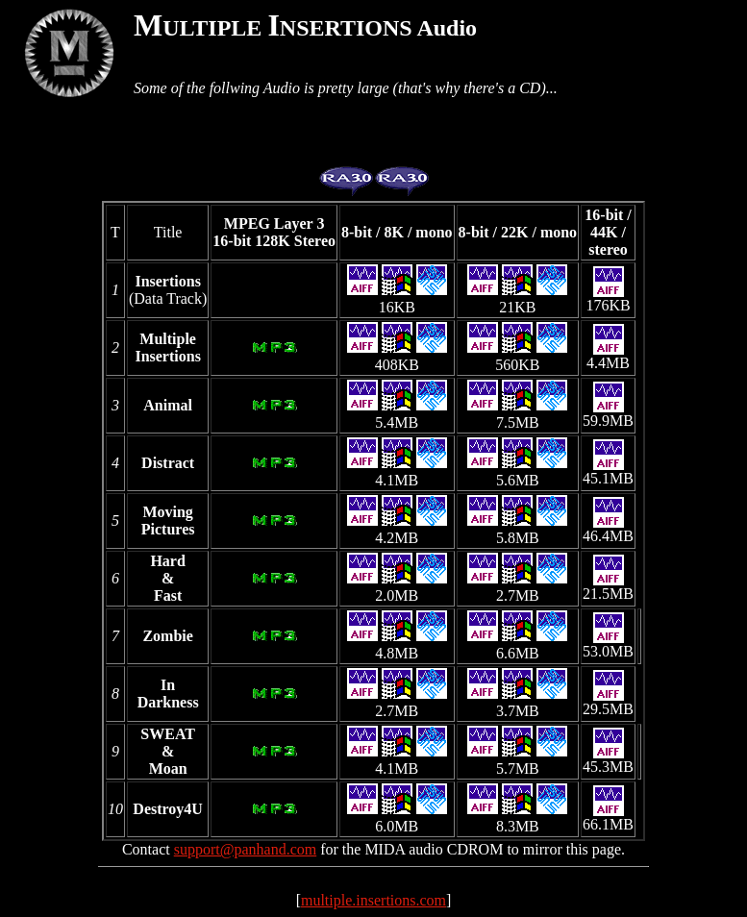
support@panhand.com (245, 849)
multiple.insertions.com (373, 900)
